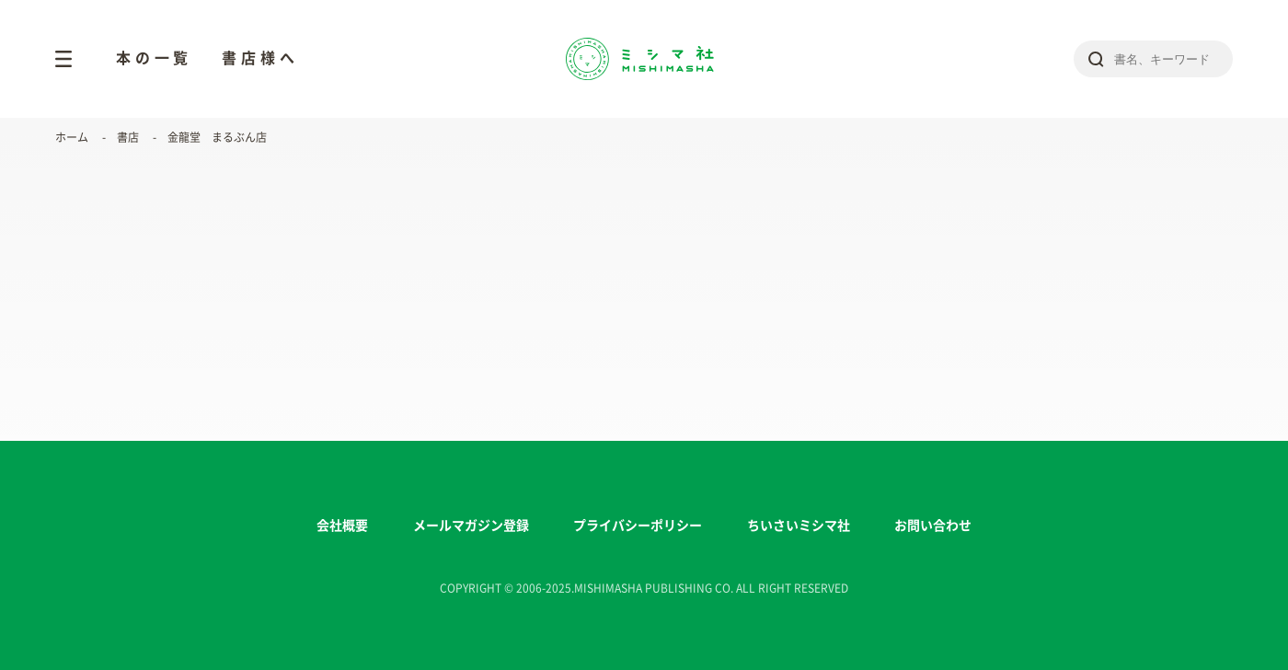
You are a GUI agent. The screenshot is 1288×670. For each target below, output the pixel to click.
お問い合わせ (933, 525)
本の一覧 (154, 58)
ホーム (71, 137)
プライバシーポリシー (637, 525)
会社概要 (342, 525)
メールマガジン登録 (471, 525)
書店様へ (260, 58)
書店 (128, 137)
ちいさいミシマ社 (798, 525)
